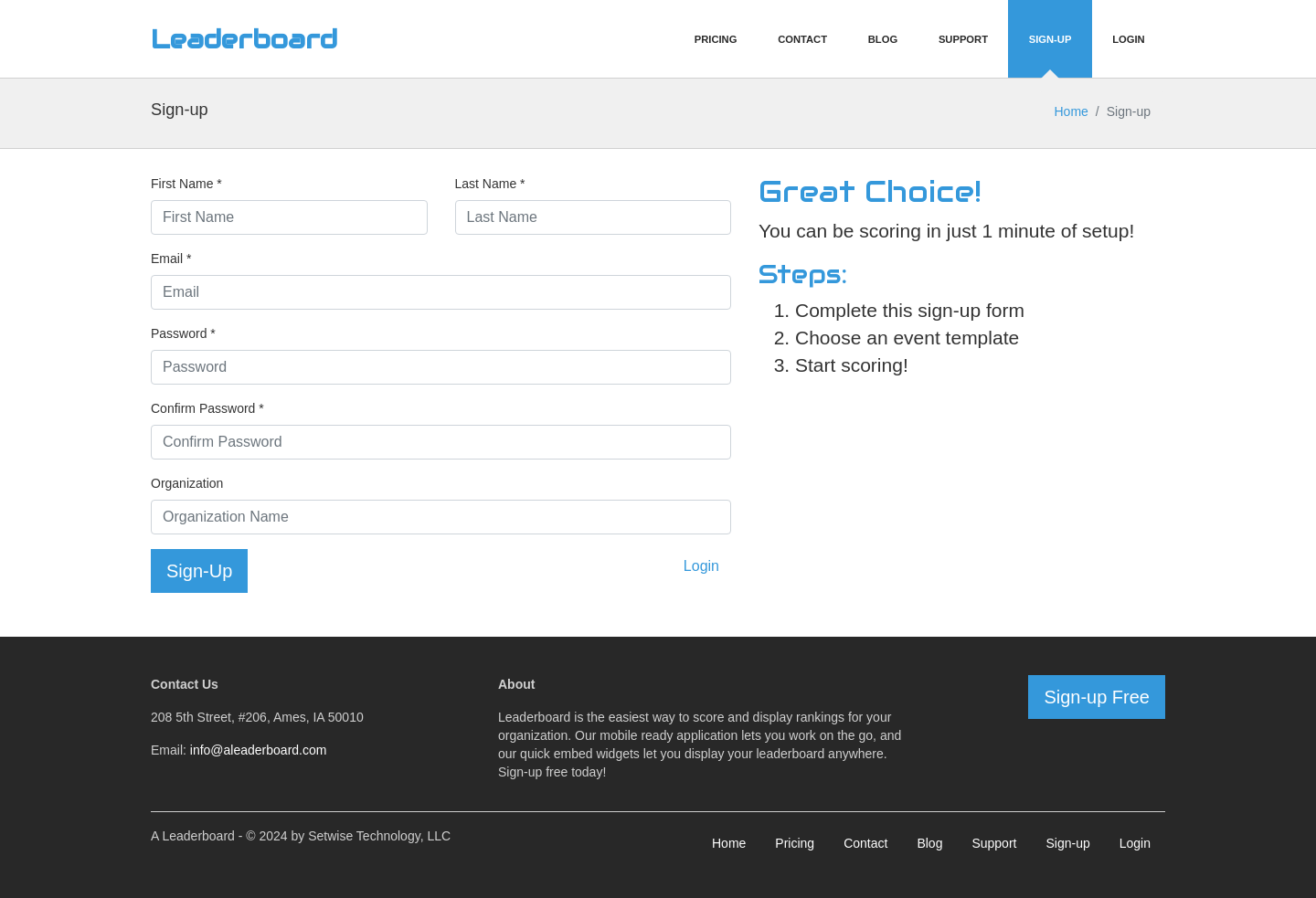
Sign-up (1067, 843)
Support (963, 39)
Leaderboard (244, 39)
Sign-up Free (1097, 697)
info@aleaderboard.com (258, 750)
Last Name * (490, 183)
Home (1071, 111)
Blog (882, 39)
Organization (187, 483)
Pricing (716, 39)
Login (1128, 39)
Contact (802, 39)
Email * (171, 258)
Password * (183, 333)
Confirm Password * (207, 408)
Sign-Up (1050, 39)
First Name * (186, 183)
